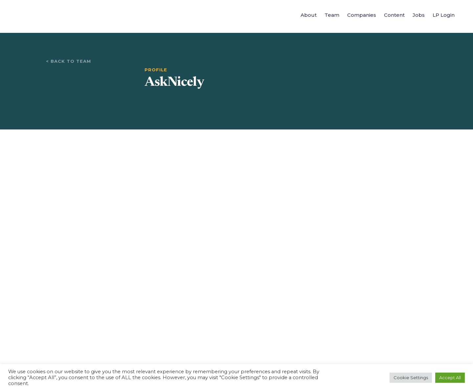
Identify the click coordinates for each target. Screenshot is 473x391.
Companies (361, 15)
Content (394, 15)
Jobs (419, 15)
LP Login (444, 15)
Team (332, 15)
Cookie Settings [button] (411, 377)
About (309, 15)
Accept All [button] (450, 377)
